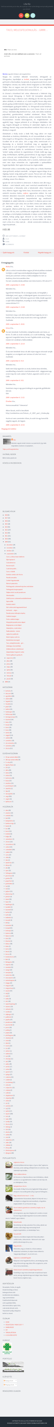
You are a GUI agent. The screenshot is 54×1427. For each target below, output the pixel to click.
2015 (6, 524)
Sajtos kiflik (9, 601)
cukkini (8, 852)
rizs (7, 1048)
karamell (8, 910)
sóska (7, 1101)
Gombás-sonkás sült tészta (14, 574)
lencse (8, 954)
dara (7, 860)
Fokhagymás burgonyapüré (14, 589)
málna (7, 999)
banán (7, 826)
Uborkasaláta (10, 595)
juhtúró (8, 896)
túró (7, 1129)
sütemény (9, 746)
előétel (8, 699)
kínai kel (8, 941)
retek (7, 1040)
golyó (7, 706)
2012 (6, 533)
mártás (8, 733)
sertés (8, 1067)
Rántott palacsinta (11, 583)
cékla (7, 857)
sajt (7, 1061)
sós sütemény (10, 743)
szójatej (8, 1090)
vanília (7, 1135)
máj (7, 993)
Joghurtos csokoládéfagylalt (22, 1258)
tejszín (8, 1114)
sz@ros (25, 193)
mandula (8, 967)
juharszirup (9, 894)
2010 (6, 539)
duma (7, 242)
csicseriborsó (10, 844)
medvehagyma (10, 980)
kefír (7, 915)
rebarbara (8, 1038)
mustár (8, 991)
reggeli (8, 735)
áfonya (8, 1148)
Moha (8, 266)
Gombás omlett (10, 604)
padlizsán (8, 1017)
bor (7, 829)
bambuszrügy (10, 823)
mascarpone (9, 978)
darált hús (9, 863)
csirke (7, 847)
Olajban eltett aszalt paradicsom (16, 592)
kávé (7, 938)
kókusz (8, 944)
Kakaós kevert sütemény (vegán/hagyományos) (28, 1270)
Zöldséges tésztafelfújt (13, 646)
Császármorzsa (10, 563)
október (9, 551)
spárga (8, 1074)
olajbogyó (8, 1014)
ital (6, 889)
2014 (6, 527)
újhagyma (8, 1153)
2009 (6, 542)
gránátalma (9, 884)
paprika (8, 1020)
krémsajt (8, 931)
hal (6, 886)
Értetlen (9, 401)
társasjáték (9, 794)
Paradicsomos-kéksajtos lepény (15, 613)
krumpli (8, 928)
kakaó (7, 899)
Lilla (7, 239)
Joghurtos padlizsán (12, 634)
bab (7, 818)
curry (7, 855)
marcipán (8, 972)
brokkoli (8, 834)
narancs (8, 1006)
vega (7, 796)
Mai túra (5, 74)
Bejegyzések (8, 1381)
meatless (8, 783)
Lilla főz (27, 4)
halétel (8, 709)
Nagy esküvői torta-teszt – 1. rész (24, 1196)
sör (6, 1103)
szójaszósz (9, 1087)
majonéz (8, 965)
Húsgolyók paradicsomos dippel (15, 622)
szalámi (8, 1080)
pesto (7, 1027)
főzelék (8, 704)
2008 (6, 682)
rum (7, 1056)
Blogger (39, 1421)
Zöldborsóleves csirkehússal (14, 649)
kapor (7, 902)
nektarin (8, 1009)
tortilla (8, 1122)
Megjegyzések (9, 1385)
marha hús (9, 975)
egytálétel (9, 696)
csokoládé (9, 849)
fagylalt (8, 701)
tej (6, 1108)
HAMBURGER (10, 1327)
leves (7, 730)
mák (7, 996)
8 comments (10, 244)
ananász (8, 813)
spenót (8, 1072)
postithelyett (10, 786)
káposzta (8, 936)
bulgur (7, 836)
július (8, 661)
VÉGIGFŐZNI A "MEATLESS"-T (14, 1325)
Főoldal (26, 252)
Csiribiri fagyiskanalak (12, 580)
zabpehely (9, 1140)
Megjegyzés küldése (8, 429)
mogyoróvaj (9, 988)
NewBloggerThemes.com (39, 1423)
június (8, 664)
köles (7, 946)
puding (8, 1030)
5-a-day (8, 762)
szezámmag (9, 1082)
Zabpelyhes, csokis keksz (14, 628)
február (9, 676)
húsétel (8, 719)
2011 (6, 536)
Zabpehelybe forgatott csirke (15, 652)
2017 (6, 518)
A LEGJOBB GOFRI (11, 1335)
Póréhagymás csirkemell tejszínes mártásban (19, 586)
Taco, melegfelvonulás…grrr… (27, 30)
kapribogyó (9, 904)
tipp (7, 791)
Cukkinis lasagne (11, 616)
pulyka (7, 1033)
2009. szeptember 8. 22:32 (15, 425)
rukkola (8, 1054)
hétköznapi (9, 714)
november (10, 548)
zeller (7, 1142)
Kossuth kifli (17, 1234)
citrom (7, 842)
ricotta (8, 1046)
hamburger (9, 712)
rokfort (8, 1051)
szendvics (9, 740)
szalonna (8, 1077)
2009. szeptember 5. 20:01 (15, 324)
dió (6, 868)
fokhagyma (9, 873)
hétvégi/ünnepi (10, 717)
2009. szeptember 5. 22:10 (15, 344)
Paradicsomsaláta (11, 577)
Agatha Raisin (10, 765)
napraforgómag (10, 1004)
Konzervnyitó (10, 566)
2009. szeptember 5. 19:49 (15, 307)
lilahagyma (9, 962)
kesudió (8, 920)
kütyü (7, 781)
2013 (6, 530)
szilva (7, 1085)
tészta (8, 748)
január (9, 679)
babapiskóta (9, 821)
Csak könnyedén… (12, 569)
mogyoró (8, 985)
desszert (8, 693)
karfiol (7, 912)
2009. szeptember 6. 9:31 (15, 380)
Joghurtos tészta (19, 1162)
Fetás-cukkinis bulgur (12, 619)
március (9, 673)
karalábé (8, 907)
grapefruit (9, 881)
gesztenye (9, 876)
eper (7, 870)
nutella (8, 1012)
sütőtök (8, 1106)
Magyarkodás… (18, 1246)
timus (8, 328)
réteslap (8, 1059)
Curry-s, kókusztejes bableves (15, 557)
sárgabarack (9, 1095)
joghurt (8, 891)
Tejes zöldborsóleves (20, 1174)
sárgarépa (9, 1098)
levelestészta (10, 957)
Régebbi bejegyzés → (46, 252)
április (8, 670)
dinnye (8, 865)
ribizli (7, 1043)
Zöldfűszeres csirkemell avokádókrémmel (18, 598)
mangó (8, 970)
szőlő (7, 1093)
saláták (8, 738)
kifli (7, 923)
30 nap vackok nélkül (12, 757)
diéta (7, 770)
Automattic (16, 1423)
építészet (8, 801)
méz (7, 1001)
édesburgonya (10, 1150)
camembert (9, 839)
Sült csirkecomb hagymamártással (16, 607)
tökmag (8, 1127)
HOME (7, 1322)
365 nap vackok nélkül (12, 760)
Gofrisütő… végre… (12, 610)
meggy (8, 983)
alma (7, 810)
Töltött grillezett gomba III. (14, 655)
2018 (6, 515)
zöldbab (8, 1145)
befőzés (8, 691)
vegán (7, 799)
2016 (6, 521)
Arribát (26, 79)
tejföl (7, 1111)
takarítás (8, 788)
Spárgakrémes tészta (20, 1186)
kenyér (8, 725)
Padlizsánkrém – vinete (13, 631)
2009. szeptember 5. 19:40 (15, 285)
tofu (7, 1116)
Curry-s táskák (10, 571)
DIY (7, 767)
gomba (8, 878)
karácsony (9, 778)
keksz (7, 722)
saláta (7, 1064)
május (8, 667)
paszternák (9, 1025)
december (10, 545)
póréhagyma (9, 1035)
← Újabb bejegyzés (7, 252)
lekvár (7, 951)
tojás (7, 1119)
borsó (7, 831)
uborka (8, 1132)
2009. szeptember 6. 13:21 (15, 397)
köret (7, 727)
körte (7, 949)
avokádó (8, 815)
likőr (7, 959)
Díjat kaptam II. (10, 560)
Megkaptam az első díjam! (14, 625)
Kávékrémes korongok (13, 640)
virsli (7, 1137)
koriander (8, 925)
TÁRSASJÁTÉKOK (11, 1332)
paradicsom (9, 1022)
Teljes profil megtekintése (11, 449)
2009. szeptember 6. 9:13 (15, 361)
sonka (7, 1069)
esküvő (8, 775)
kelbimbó (8, 917)
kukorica (8, 933)
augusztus (10, 658)
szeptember (10, 554)
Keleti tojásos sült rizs (13, 637)
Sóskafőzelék (18, 1222)
